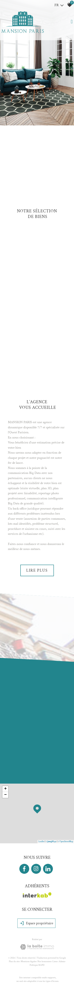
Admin (62, 961)
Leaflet (41, 841)
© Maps (51, 841)
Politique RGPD (37, 965)
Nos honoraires (44, 961)
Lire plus (37, 570)
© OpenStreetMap (65, 841)
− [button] (5, 795)
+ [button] (5, 789)
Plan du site (14, 961)
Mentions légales (28, 961)
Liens (54, 961)
